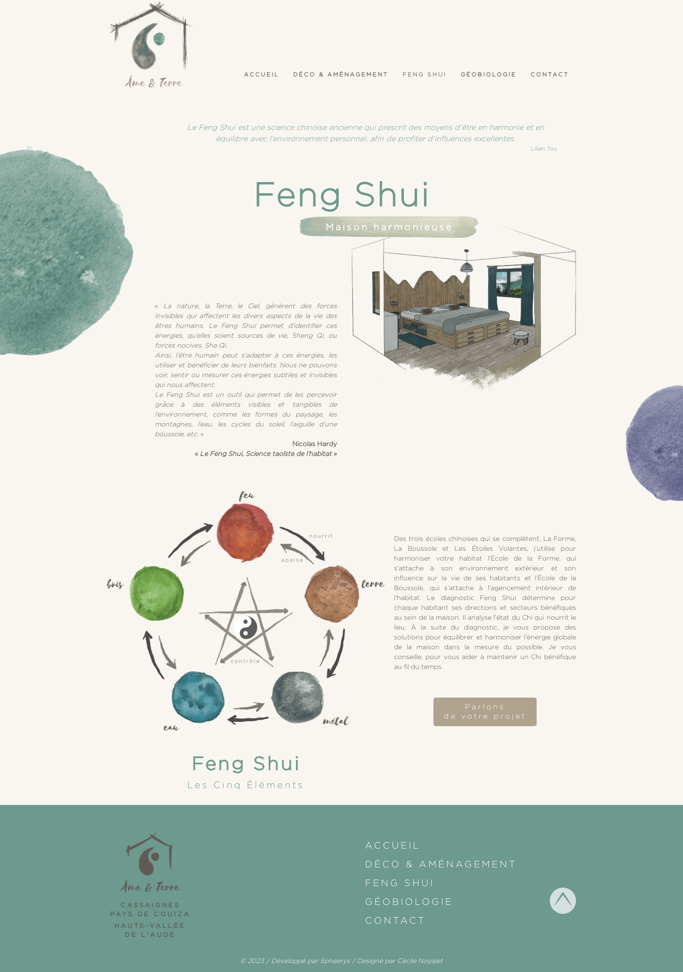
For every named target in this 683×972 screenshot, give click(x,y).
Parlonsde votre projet (485, 712)
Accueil (261, 74)
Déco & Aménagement (340, 74)
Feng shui (424, 74)
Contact (550, 74)
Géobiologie (488, 74)
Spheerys (335, 960)
